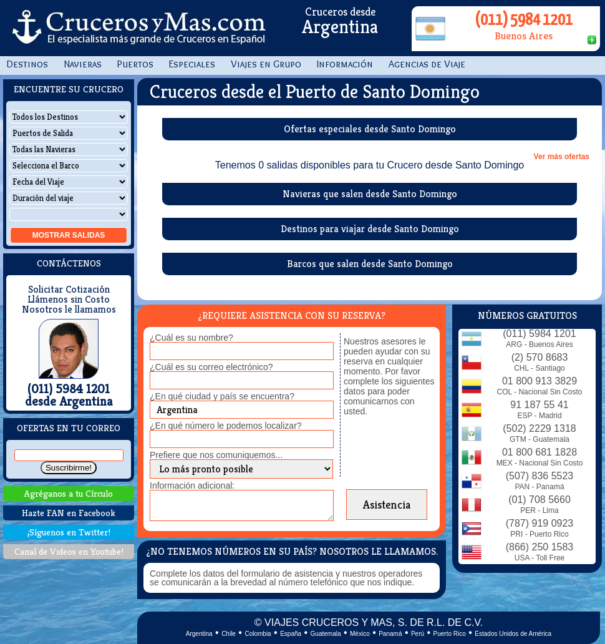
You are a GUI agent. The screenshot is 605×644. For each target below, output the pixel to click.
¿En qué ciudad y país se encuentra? (222, 396)
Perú (417, 633)
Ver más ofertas (561, 156)
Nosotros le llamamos (69, 310)
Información (345, 64)
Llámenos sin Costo (68, 300)
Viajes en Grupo (266, 64)
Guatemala (326, 633)
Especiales (192, 64)
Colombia (257, 633)
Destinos (27, 64)
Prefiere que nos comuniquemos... (216, 455)
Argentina (199, 633)
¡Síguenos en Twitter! (68, 532)
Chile (228, 633)
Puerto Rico (449, 633)
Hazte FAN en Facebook (68, 513)
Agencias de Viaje (427, 64)
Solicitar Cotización (69, 290)
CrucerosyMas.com (137, 28)
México (360, 633)
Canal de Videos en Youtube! (68, 551)
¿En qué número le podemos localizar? (226, 425)
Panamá (390, 633)
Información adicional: (192, 485)
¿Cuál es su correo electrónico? (211, 367)
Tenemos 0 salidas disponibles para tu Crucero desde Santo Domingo (369, 165)
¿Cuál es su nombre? (191, 337)
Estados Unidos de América (513, 633)
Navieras (83, 64)
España (290, 633)
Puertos (135, 64)
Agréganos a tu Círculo (68, 493)
